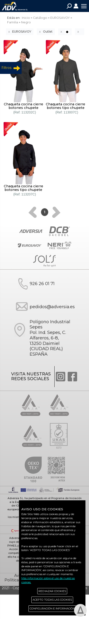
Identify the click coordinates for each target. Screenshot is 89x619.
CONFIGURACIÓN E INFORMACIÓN (52, 608)
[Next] (56, 212)
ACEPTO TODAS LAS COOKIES (52, 599)
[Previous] (33, 212)
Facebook (72, 376)
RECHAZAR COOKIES (52, 591)
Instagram (60, 376)
